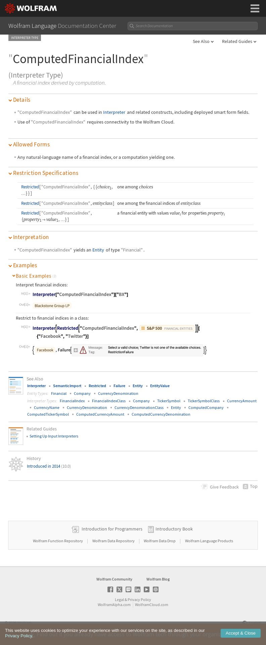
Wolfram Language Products (209, 540)
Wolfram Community (114, 579)
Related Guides (237, 41)
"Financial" (132, 250)
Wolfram (24, 622)
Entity (98, 250)
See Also (201, 41)
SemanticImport (67, 385)
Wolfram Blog (158, 579)
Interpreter (114, 112)
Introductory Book (174, 529)
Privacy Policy (139, 599)
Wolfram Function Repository (58, 540)
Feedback (224, 487)
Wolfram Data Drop (160, 540)
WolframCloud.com (151, 604)
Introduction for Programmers (112, 529)
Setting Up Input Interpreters (54, 436)
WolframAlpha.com (114, 604)
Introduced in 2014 (49, 466)
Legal (119, 599)
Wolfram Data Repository (113, 540)
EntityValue (160, 385)
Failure (119, 385)
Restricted (30, 187)
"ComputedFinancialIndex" (44, 112)
